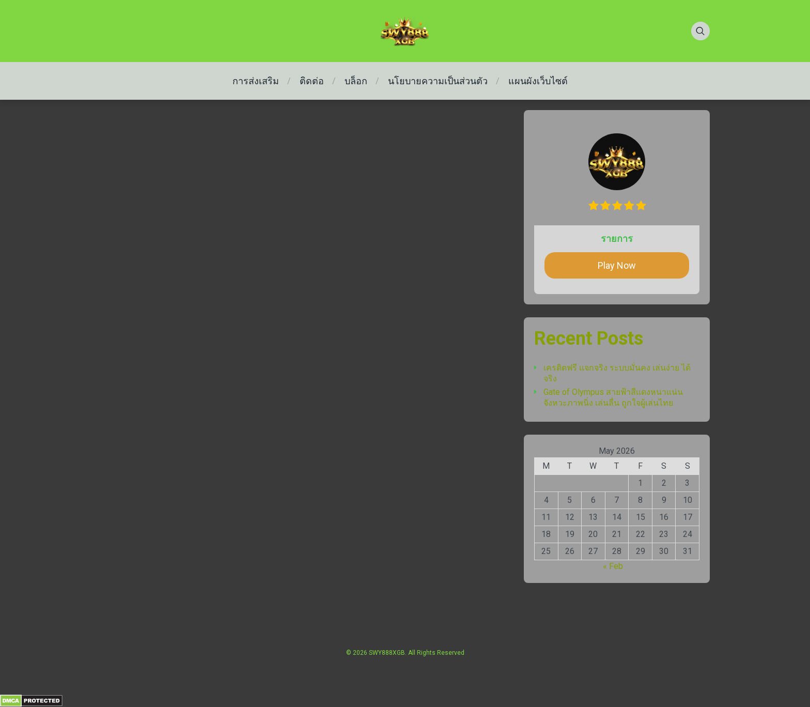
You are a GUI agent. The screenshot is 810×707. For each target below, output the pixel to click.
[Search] (700, 31)
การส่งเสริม (255, 80)
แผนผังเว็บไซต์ (538, 80)
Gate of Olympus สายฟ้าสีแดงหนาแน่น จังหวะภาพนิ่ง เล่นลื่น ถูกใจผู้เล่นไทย (613, 397)
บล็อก (356, 80)
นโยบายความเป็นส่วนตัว (438, 80)
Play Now (617, 265)
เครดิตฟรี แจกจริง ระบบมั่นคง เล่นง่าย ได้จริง (617, 373)
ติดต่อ (312, 80)
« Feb (613, 566)
